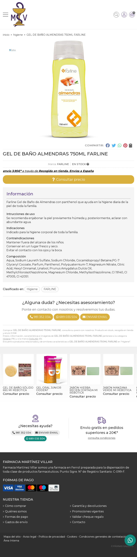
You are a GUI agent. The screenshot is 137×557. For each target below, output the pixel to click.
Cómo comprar (15, 506)
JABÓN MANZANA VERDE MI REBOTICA (117, 389)
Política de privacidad (52, 536)
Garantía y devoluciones (89, 506)
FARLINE (33, 338)
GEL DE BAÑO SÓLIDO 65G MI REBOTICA (18, 389)
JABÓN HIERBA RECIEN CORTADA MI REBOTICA (84, 390)
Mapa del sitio (12, 536)
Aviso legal (29, 536)
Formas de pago (16, 516)
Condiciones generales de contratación (103, 536)
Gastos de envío (16, 522)
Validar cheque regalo (88, 516)
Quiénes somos (16, 511)
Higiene (7, 338)
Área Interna (11, 540)
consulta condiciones (101, 438)
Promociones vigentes (88, 511)
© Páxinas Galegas (122, 546)
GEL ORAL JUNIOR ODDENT (48, 389)
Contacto (78, 522)
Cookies (72, 536)
